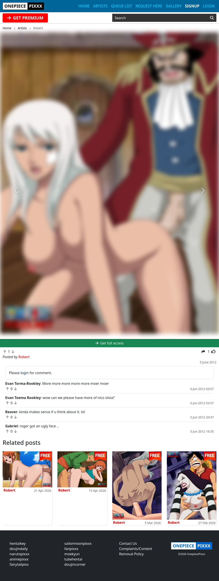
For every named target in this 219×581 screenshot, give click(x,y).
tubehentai (73, 559)
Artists (100, 6)
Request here (149, 6)
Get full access (109, 343)
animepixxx (19, 559)
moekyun (72, 554)
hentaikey (18, 543)
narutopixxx (19, 554)
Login (209, 6)
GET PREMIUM (25, 18)
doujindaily (19, 548)
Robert (9, 490)
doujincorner (75, 564)
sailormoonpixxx (78, 543)
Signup (192, 6)
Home (84, 6)
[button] (16, 190)
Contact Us (128, 543)
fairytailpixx (19, 564)
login (25, 372)
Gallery (173, 6)
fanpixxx (71, 548)
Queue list (121, 6)
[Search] (211, 18)
